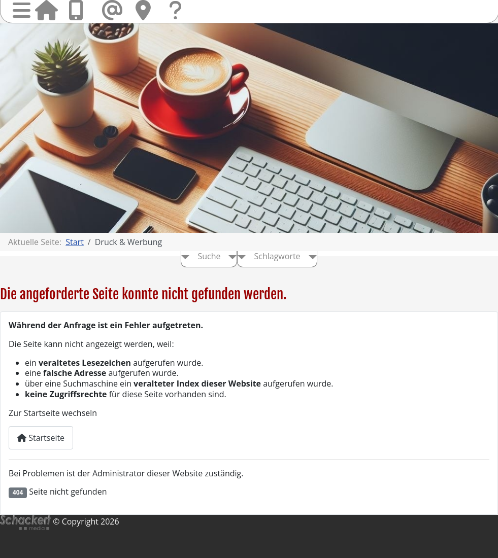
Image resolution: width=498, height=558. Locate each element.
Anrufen (80, 10)
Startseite (46, 10)
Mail (113, 10)
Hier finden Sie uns (147, 10)
